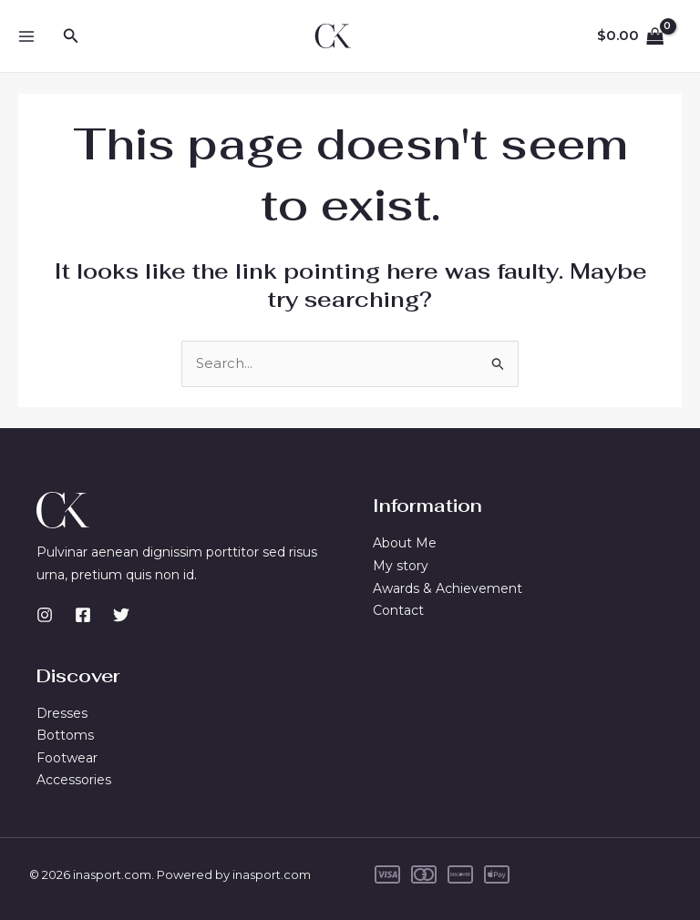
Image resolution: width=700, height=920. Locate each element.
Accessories (73, 780)
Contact (398, 610)
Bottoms (65, 735)
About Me (405, 543)
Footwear (67, 758)
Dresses (62, 712)
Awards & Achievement (447, 588)
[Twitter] (121, 615)
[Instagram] (44, 615)
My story (400, 565)
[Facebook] (83, 615)
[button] (71, 36)
